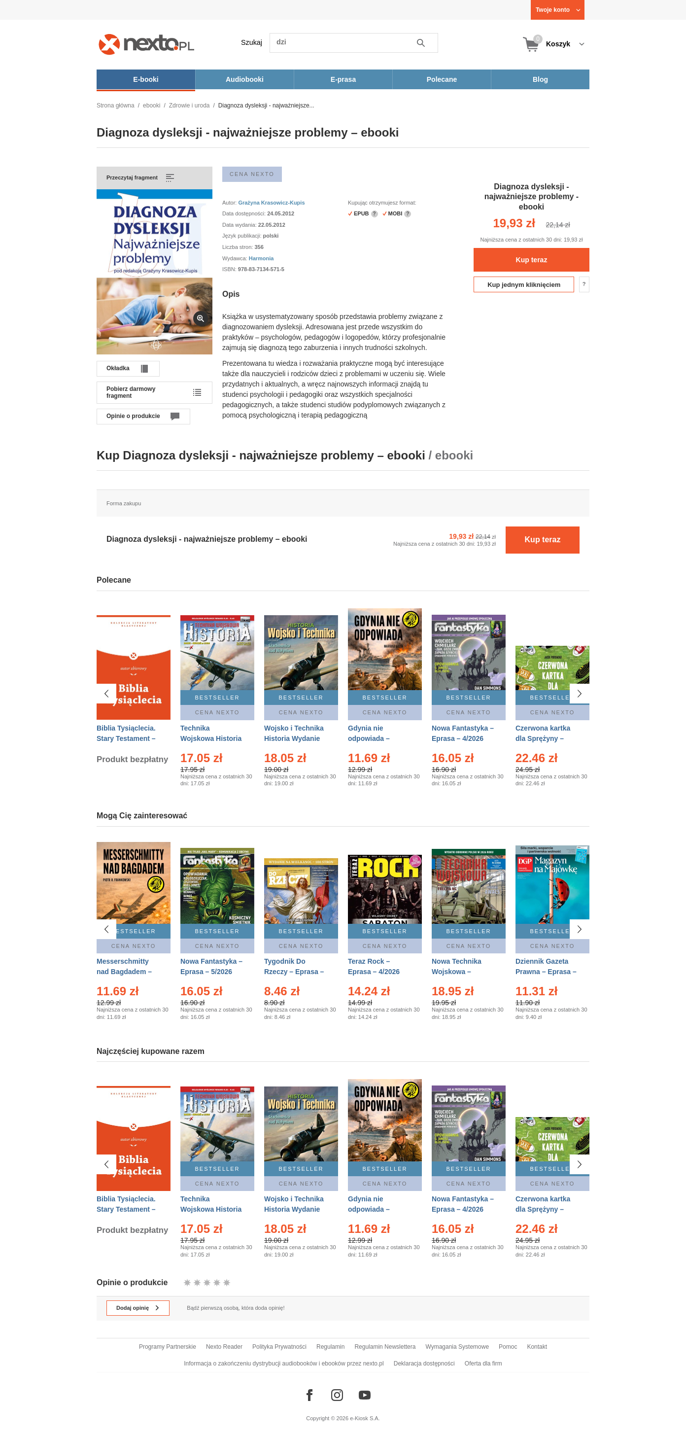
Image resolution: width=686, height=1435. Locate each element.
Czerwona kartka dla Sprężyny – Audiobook (542, 738)
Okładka (118, 368)
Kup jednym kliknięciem (523, 284)
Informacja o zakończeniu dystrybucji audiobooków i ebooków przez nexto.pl (284, 1363)
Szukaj (251, 42)
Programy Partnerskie (167, 1346)
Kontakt (537, 1346)
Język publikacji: (242, 236)
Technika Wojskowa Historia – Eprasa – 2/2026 (210, 738)
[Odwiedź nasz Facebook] (309, 1395)
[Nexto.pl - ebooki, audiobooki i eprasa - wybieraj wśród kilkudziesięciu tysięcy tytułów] (147, 44)
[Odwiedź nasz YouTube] (365, 1395)
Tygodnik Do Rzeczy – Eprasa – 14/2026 (294, 971)
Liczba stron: (238, 247)
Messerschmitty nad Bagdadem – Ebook (124, 971)
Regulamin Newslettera (384, 1346)
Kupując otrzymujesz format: (382, 203)
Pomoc (508, 1346)
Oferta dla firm (483, 1363)
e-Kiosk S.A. (365, 1418)
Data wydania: (240, 225)
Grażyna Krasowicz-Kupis (271, 203)
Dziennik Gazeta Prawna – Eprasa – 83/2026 (546, 971)
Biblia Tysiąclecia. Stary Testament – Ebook (126, 738)
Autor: (230, 203)
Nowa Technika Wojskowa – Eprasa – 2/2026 (457, 971)
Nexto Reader (224, 1346)
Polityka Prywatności (279, 1346)
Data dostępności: (244, 213)
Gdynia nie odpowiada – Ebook (369, 738)
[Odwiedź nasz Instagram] (337, 1395)
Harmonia (261, 258)
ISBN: (230, 269)
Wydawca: (235, 258)
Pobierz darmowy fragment (130, 392)
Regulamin (330, 1346)
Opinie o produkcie (133, 416)
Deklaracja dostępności (424, 1363)
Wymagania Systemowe (457, 1346)
